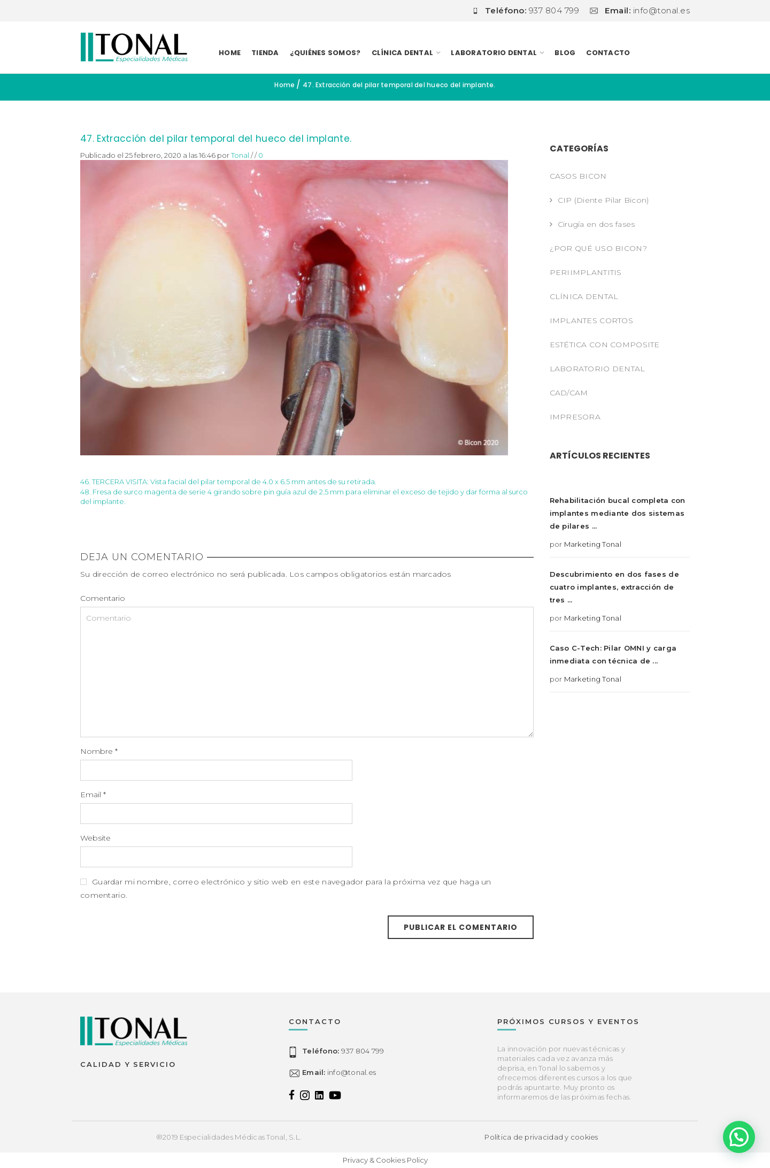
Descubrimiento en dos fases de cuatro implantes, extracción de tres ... (614, 587)
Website (95, 838)
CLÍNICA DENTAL (403, 53)
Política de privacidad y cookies (541, 1137)
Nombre (99, 751)
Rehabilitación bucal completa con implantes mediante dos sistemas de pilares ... (618, 513)
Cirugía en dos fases (596, 224)
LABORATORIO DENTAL (494, 53)
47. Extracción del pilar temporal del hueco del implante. (215, 138)
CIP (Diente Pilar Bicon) (603, 200)
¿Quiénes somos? (325, 53)
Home (230, 53)
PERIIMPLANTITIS (586, 272)
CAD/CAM (569, 393)
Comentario (102, 598)
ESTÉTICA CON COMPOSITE (605, 344)
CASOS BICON (578, 176)
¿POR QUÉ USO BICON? (598, 248)
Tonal (240, 155)
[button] (739, 1137)
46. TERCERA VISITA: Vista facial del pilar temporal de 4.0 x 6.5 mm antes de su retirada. (228, 481)
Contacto (608, 53)
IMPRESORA (575, 417)
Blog (565, 53)
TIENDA (265, 53)
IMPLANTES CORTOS (591, 320)
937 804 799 (343, 1051)
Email (93, 794)
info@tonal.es (339, 1072)
